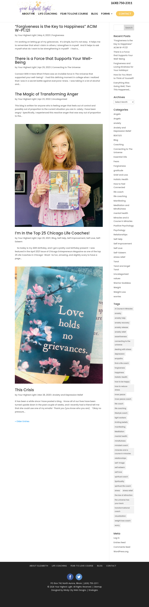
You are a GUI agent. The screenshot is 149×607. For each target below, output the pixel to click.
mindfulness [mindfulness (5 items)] (120, 441)
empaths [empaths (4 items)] (119, 358)
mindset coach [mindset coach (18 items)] (121, 445)
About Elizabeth (39, 565)
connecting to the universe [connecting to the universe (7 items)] (122, 343)
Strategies (93, 590)
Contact (125, 13)
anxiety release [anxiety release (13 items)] (121, 327)
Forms (105, 13)
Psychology (119, 230)
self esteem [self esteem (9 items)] (120, 467)
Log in (117, 537)
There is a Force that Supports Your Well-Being (53, 60)
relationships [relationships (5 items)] (120, 458)
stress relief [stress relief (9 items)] (128, 490)
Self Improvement (76, 238)
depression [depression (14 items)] (120, 354)
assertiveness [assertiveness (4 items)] (121, 336)
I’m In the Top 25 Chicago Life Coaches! (52, 233)
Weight (117, 287)
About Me (28, 13)
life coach (119, 191)
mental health (121, 213)
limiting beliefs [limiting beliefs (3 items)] (121, 422)
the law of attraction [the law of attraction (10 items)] (124, 495)
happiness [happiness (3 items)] (119, 372)
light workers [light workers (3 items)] (120, 417)
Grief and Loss (121, 174)
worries (117, 296)
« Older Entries (22, 421)
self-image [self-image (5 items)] (120, 463)
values (117, 278)
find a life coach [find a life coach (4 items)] (122, 363)
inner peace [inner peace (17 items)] (120, 394)
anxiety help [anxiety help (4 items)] (120, 318)
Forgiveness (58, 35)
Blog (94, 13)
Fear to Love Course (74, 13)
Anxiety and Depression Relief (68, 394)
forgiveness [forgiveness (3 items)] (120, 368)
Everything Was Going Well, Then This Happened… (122, 86)
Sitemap (98, 586)
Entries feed (120, 542)
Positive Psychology (124, 225)
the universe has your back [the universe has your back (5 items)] (122, 502)
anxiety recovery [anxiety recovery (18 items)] (122, 322)
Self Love (90, 238)
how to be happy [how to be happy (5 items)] (122, 381)
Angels (117, 114)
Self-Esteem (120, 252)
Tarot (116, 261)
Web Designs (80, 590)
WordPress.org (121, 551)
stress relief (119, 257)
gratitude (118, 170)
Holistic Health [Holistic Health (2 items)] (121, 377)
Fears (116, 161)
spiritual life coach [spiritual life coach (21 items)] (123, 486)
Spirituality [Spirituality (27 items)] (119, 481)
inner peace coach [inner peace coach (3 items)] (123, 399)
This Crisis (24, 390)
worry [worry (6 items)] (117, 525)
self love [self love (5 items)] (118, 472)
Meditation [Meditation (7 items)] (119, 431)
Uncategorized (59, 99)
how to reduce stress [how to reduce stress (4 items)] (121, 388)
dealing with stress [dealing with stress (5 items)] (123, 349)
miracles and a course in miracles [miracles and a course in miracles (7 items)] (123, 452)
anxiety (117, 123)
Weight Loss (120, 292)
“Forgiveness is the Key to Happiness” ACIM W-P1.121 (56, 28)
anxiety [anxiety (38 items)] (118, 313)
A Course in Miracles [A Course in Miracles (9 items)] (124, 308)
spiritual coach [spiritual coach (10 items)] (121, 476)
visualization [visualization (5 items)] (120, 516)
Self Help (61, 238)
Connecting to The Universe (66, 67)
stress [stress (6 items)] (117, 490)
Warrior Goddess (122, 282)
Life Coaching (47, 13)
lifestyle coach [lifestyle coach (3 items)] (121, 413)
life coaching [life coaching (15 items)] (120, 408)
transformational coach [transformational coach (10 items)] (122, 510)
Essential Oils (120, 156)
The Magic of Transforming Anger (46, 94)
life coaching (120, 196)
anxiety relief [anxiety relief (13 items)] (120, 332)
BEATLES (118, 135)
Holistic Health (121, 179)
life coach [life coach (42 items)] (119, 403)
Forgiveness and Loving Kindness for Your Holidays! (123, 67)
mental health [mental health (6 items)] (121, 436)
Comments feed (122, 547)
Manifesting (120, 200)
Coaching (119, 144)
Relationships (120, 234)
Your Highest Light (27, 35)
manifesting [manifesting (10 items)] (120, 427)
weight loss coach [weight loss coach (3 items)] (123, 520)
